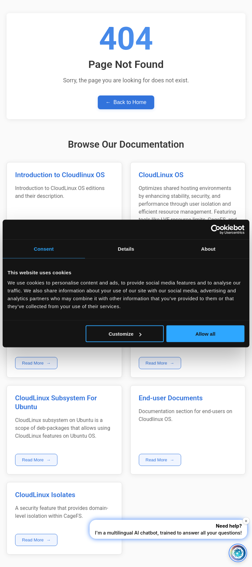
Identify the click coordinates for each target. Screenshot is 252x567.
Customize (125, 334)
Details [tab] (126, 249)
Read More (36, 363)
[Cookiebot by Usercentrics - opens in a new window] (215, 230)
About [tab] (208, 249)
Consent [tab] (44, 249)
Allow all (205, 334)
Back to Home (126, 102)
